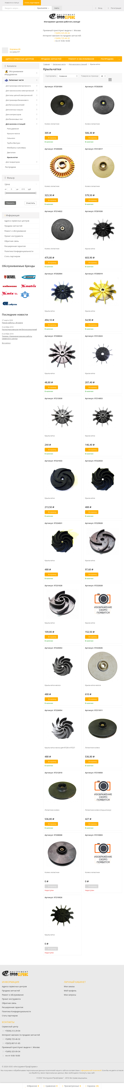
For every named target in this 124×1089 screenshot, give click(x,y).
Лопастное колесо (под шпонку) (98, 810)
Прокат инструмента (13, 236)
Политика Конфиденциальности (18, 251)
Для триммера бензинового (17, 100)
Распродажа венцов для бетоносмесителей (19, 329)
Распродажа (107, 59)
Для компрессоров (13, 114)
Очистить (30, 203)
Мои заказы (69, 986)
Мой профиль (70, 990)
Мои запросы (70, 995)
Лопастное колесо (92, 747)
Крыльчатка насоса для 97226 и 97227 (60, 747)
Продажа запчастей (51, 59)
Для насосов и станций (15, 124)
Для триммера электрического (18, 86)
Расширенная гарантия (15, 246)
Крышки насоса (13, 133)
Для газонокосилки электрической (20, 90)
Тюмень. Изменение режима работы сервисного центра (17, 337)
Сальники (11, 138)
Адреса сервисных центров (20, 59)
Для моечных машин (14, 109)
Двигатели (11, 152)
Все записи (6, 343)
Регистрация (114, 8)
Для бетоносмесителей (15, 105)
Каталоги (10, 66)
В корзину (50, 138)
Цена (21, 184)
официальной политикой (91, 1070)
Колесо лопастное (52, 124)
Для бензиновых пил (14, 119)
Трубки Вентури (13, 143)
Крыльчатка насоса (52, 685)
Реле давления (13, 128)
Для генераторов (13, 162)
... (119, 59)
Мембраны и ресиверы (16, 147)
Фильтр (10, 177)
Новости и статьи (12, 2)
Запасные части (14, 80)
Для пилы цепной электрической (19, 95)
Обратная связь (11, 241)
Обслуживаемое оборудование (13, 73)
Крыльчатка (90, 248)
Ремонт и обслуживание (81, 59)
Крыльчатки (12, 157)
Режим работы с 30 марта (12, 323)
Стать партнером (32, 2)
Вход (98, 8)
